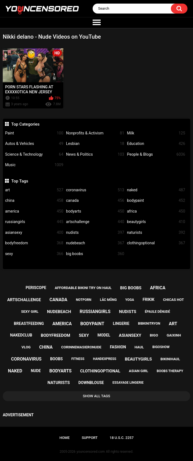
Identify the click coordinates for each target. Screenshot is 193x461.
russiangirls (34, 221)
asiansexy (34, 232)
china (34, 200)
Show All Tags (96, 396)
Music (34, 165)
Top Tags (19, 181)
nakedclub (21, 335)
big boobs (95, 253)
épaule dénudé (157, 312)
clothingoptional (156, 243)
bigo (154, 335)
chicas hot (173, 300)
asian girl (138, 371)
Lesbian (95, 143)
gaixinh (174, 335)
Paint (34, 133)
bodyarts (95, 211)
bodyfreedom (34, 243)
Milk (156, 133)
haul (139, 347)
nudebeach (95, 243)
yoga (129, 300)
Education (156, 143)
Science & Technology (34, 154)
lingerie (121, 323)
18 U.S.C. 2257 (122, 438)
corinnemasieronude (81, 347)
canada (95, 200)
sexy (34, 253)
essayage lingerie (128, 383)
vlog (26, 347)
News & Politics (95, 154)
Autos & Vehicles (34, 143)
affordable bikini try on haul (83, 288)
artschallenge (95, 221)
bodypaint (156, 200)
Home (64, 438)
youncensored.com (91, 452)
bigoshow (160, 347)
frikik (149, 299)
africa (156, 211)
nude (36, 371)
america (34, 211)
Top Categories (25, 124)
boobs (56, 359)
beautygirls (156, 221)
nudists (95, 232)
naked (156, 190)
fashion (118, 347)
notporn (83, 300)
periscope (36, 287)
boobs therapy (170, 371)
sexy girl (29, 311)
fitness (77, 359)
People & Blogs (156, 154)
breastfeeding (29, 323)
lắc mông (108, 300)
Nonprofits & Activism (95, 133)
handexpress (104, 359)
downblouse (91, 382)
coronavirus (95, 190)
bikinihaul (170, 359)
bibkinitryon (149, 323)
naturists (156, 232)
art (34, 190)
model (103, 335)
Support (90, 438)
